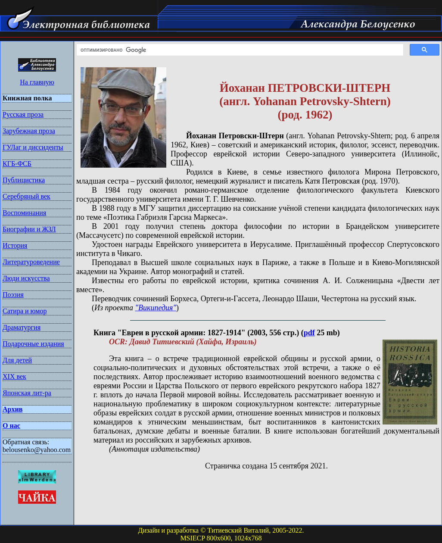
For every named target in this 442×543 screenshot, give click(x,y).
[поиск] (239, 50)
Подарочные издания (33, 343)
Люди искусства (26, 278)
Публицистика (24, 180)
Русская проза (23, 114)
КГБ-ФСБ (17, 163)
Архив (12, 409)
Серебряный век (26, 196)
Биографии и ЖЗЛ (29, 229)
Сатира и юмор (25, 311)
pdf (309, 332)
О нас (11, 425)
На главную (37, 82)
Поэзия (13, 294)
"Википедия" (155, 307)
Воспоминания (24, 212)
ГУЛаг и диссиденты (33, 147)
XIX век (14, 376)
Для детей (17, 360)
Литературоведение (31, 261)
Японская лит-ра (27, 392)
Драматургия (21, 327)
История (15, 245)
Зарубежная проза (29, 130)
